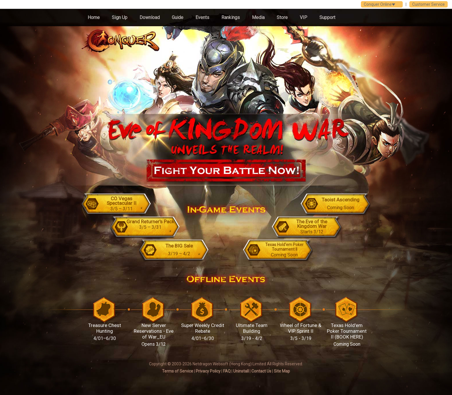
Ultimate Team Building (251, 331)
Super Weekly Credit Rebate (202, 331)
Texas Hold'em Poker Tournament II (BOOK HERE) (346, 331)
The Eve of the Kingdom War (312, 227)
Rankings (230, 17)
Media (258, 17)
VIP (303, 17)
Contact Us (261, 371)
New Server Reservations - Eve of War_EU (153, 331)
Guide (177, 17)
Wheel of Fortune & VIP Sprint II (300, 331)
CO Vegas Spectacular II (121, 203)
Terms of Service (177, 371)
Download (150, 17)
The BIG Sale (179, 250)
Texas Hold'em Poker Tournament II (284, 250)
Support (327, 17)
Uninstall (241, 371)
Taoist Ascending (341, 204)
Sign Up (119, 17)
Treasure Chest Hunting (104, 331)
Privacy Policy (208, 371)
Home (94, 17)
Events (202, 17)
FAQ (227, 371)
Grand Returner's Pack (150, 224)
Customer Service (428, 4)
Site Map (282, 371)
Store (282, 17)
